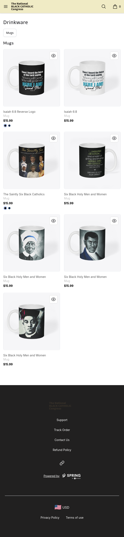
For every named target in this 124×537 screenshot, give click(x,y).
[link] (31, 77)
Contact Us (62, 440)
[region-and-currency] (62, 507)
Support (62, 420)
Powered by (62, 476)
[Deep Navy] (9, 125)
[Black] (5, 125)
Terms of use (75, 517)
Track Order (62, 430)
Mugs (10, 33)
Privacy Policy (49, 517)
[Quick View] (53, 56)
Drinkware (15, 22)
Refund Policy (62, 450)
